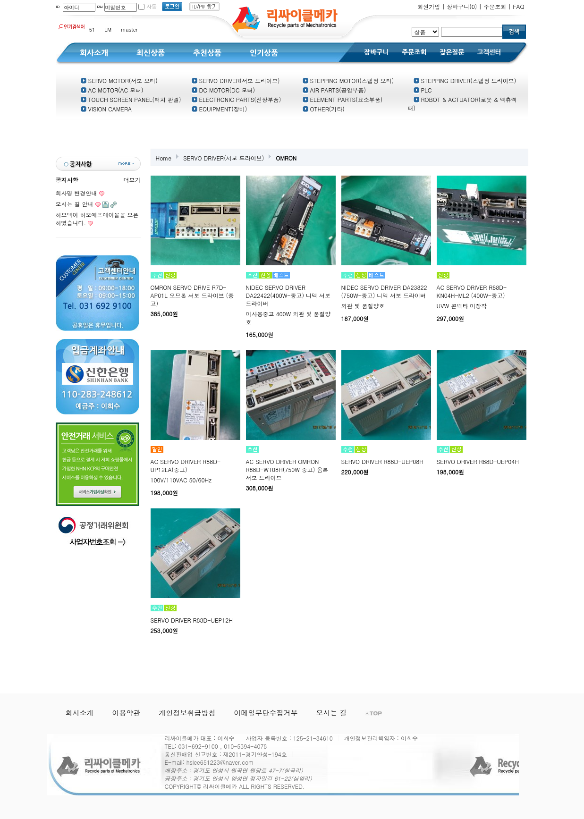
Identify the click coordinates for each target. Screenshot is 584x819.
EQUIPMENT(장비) (219, 109)
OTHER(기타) (324, 109)
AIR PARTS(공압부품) (334, 90)
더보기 (132, 180)
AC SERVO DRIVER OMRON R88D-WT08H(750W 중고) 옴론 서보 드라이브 (287, 469)
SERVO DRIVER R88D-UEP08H (382, 461)
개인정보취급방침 (187, 713)
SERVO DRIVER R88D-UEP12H (192, 620)
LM (107, 29)
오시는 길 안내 (74, 204)
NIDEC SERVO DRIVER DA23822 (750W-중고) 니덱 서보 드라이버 (384, 291)
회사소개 (80, 713)
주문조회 (494, 6)
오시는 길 (331, 713)
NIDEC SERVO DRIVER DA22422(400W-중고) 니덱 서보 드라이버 (288, 295)
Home (164, 158)
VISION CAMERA (106, 109)
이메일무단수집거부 (266, 713)
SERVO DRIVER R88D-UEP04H (478, 461)
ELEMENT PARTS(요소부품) (343, 99)
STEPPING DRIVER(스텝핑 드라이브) (465, 80)
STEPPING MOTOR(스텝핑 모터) (348, 80)
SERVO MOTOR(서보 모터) (119, 80)
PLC (423, 90)
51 (92, 29)
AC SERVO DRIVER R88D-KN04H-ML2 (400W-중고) (472, 291)
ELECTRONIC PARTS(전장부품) (236, 99)
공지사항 (67, 180)
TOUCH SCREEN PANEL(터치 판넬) (131, 99)
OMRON (286, 158)
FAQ (518, 6)
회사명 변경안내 (76, 193)
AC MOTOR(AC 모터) (112, 90)
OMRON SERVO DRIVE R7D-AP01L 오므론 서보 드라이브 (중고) (192, 295)
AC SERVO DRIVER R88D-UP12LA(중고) (186, 465)
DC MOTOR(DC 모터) (223, 90)
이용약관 (126, 713)
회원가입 (428, 6)
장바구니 (462, 6)
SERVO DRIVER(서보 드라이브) (236, 80)
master (129, 29)
